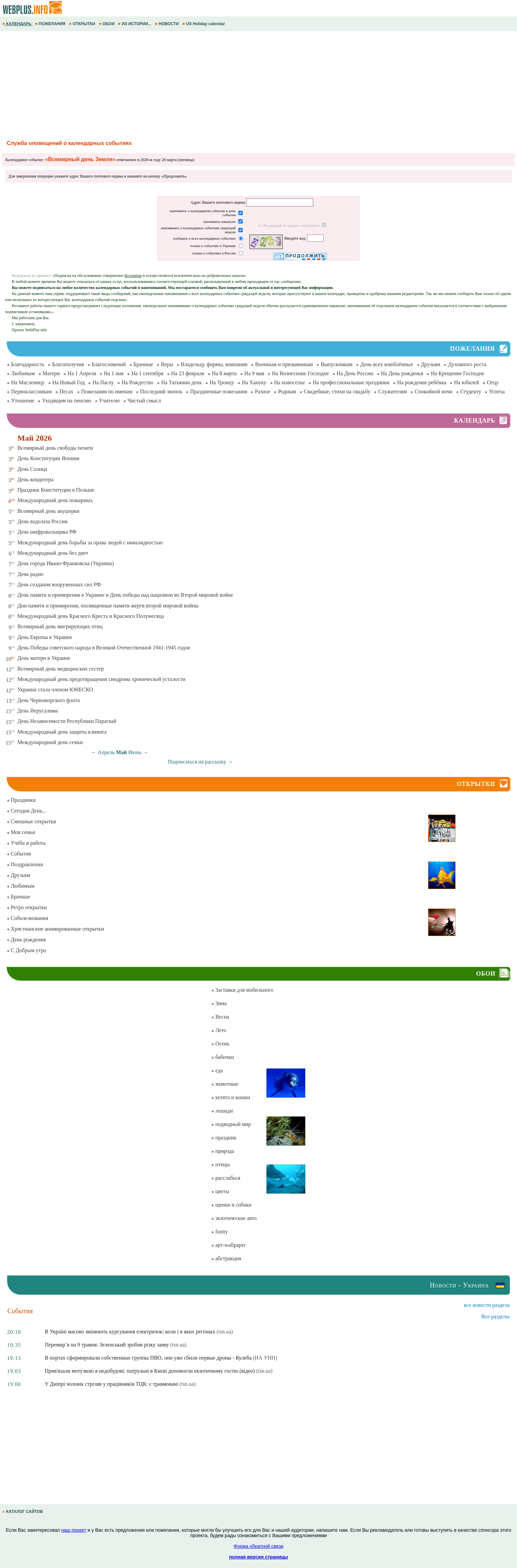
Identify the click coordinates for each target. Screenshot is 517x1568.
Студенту (470, 391)
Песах (66, 391)
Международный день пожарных (55, 500)
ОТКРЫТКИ (82, 23)
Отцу (493, 382)
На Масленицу (28, 382)
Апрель (106, 752)
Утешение (22, 400)
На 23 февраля (187, 373)
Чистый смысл (144, 400)
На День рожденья (402, 373)
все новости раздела (487, 1305)
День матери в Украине (43, 658)
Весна (220, 1017)
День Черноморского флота (48, 700)
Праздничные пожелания (218, 391)
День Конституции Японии (48, 458)
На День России (355, 373)
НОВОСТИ (167, 23)
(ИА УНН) (265, 1358)
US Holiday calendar (204, 23)
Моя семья (21, 832)
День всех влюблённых (386, 364)
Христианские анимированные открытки (55, 929)
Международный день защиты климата (62, 732)
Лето (218, 1030)
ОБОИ (107, 23)
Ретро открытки (27, 907)
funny (219, 1231)
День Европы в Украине (44, 637)
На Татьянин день (181, 382)
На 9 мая (254, 373)
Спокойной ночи (434, 391)
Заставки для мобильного (242, 990)
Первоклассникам (31, 391)
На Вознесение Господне (300, 373)
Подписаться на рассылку (200, 762)
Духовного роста (467, 364)
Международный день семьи (50, 742)
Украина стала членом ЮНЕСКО (55, 689)
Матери (51, 373)
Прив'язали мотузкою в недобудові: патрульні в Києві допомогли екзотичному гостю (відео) (150, 1371)
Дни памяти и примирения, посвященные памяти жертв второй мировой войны (107, 605)
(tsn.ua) (225, 1331)
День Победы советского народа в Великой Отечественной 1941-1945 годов (103, 647)
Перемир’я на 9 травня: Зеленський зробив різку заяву (107, 1345)
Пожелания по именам (107, 391)
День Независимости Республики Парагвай (66, 721)
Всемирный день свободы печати (55, 448)
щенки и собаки (231, 1205)
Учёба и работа (26, 843)
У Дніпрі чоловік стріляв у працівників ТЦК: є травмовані (111, 1384)
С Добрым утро (26, 950)
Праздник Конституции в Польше (55, 490)
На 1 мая (114, 373)
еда (217, 1070)
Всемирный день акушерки (48, 511)
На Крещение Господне (457, 373)
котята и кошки (230, 1097)
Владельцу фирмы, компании (214, 364)
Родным (287, 391)
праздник (223, 1137)
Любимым (23, 373)
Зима (219, 1003)
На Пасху (103, 382)
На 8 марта (224, 373)
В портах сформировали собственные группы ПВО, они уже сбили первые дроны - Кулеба (148, 1358)
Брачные (143, 364)
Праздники (21, 800)
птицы (220, 1164)
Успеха (497, 391)
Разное (262, 391)
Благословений (109, 364)
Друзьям (430, 364)
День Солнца (32, 469)
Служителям (392, 391)
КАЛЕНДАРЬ (17, 23)
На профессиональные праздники (351, 382)
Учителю (109, 400)
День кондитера (35, 479)
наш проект (73, 1530)
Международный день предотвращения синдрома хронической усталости (101, 679)
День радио (30, 574)
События (19, 853)
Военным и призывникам (284, 364)
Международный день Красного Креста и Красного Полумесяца (90, 616)
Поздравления (25, 864)
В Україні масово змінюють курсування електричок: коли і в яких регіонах (130, 1331)
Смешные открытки (31, 821)
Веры (167, 364)
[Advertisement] (201, 85)
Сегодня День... (26, 811)
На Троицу (221, 382)
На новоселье (289, 382)
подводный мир (231, 1124)
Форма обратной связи (258, 1546)
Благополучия (68, 364)
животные (224, 1084)
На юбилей (466, 382)
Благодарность (27, 364)
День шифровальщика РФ (47, 532)
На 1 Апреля (81, 373)
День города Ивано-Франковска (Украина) (65, 563)
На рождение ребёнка (421, 382)
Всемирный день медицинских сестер (60, 669)
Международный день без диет (52, 553)
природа (222, 1151)
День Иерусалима (37, 711)
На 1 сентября (147, 373)
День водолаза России (42, 521)
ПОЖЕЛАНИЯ (50, 23)
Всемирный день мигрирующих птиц (60, 626)
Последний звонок (161, 391)
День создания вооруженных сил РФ (59, 584)
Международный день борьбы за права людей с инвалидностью (90, 542)
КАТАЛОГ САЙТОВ (23, 1511)
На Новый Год (68, 382)
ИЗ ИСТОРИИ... (135, 23)
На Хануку (254, 382)
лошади (222, 1111)
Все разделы (495, 1316)
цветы (220, 1191)
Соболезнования (27, 918)
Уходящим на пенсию (66, 400)
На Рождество (137, 382)
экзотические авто (233, 1218)
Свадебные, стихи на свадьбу (337, 391)
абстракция (226, 1258)
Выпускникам (336, 364)
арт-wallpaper (228, 1245)
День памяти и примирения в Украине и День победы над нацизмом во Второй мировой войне (125, 595)
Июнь (134, 752)
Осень (220, 1043)
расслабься (225, 1178)
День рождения (26, 939)
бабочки (222, 1057)
